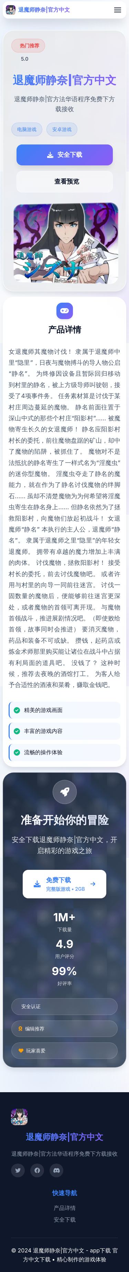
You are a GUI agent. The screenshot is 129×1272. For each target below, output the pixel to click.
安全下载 (65, 1219)
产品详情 (65, 1207)
